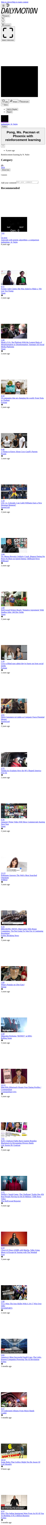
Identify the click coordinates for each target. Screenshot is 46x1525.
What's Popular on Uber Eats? (13, 985)
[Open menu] (3, 6)
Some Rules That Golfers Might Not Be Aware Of (20, 1462)
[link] (23, 123)
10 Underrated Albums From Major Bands (17, 1411)
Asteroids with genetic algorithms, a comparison (20, 240)
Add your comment (8, 183)
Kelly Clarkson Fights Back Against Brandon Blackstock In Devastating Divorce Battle (19, 1142)
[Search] (3, 18)
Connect (6, 25)
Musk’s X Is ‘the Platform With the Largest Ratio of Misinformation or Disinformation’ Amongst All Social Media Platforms (22, 345)
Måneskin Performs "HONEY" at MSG (16, 1036)
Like (5, 101)
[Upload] (3, 21)
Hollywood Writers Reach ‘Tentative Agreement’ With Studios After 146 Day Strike (22, 611)
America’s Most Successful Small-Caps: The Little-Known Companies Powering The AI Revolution (21, 1359)
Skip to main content (20, 2)
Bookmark (24, 101)
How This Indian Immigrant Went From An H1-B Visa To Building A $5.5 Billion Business (22, 1515)
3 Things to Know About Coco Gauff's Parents (19, 452)
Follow (4, 126)
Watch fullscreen (8, 34)
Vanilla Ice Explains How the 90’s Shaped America (21, 771)
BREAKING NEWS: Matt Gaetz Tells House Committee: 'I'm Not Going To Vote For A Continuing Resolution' (22, 931)
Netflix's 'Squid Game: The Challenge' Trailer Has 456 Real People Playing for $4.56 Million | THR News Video (22, 1197)
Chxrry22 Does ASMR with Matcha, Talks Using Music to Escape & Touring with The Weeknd (20, 1251)
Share (13, 101)
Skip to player (6, 2)
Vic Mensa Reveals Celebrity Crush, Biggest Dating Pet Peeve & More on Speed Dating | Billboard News (23, 558)
